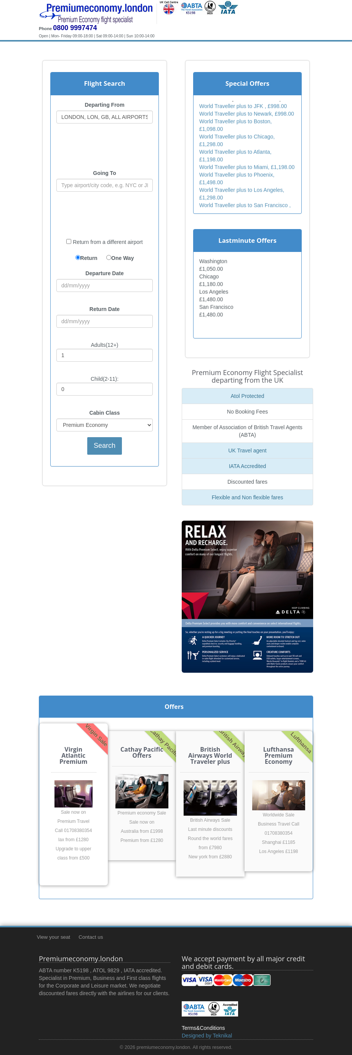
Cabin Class (104, 413)
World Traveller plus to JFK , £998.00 (243, 107)
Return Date (105, 309)
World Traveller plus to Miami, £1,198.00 (246, 168)
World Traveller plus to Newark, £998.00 (246, 115)
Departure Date (104, 273)
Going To (104, 173)
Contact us (90, 937)
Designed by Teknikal (207, 1036)
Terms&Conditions (203, 1028)
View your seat (53, 937)
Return (89, 258)
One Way (122, 258)
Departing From (104, 105)
